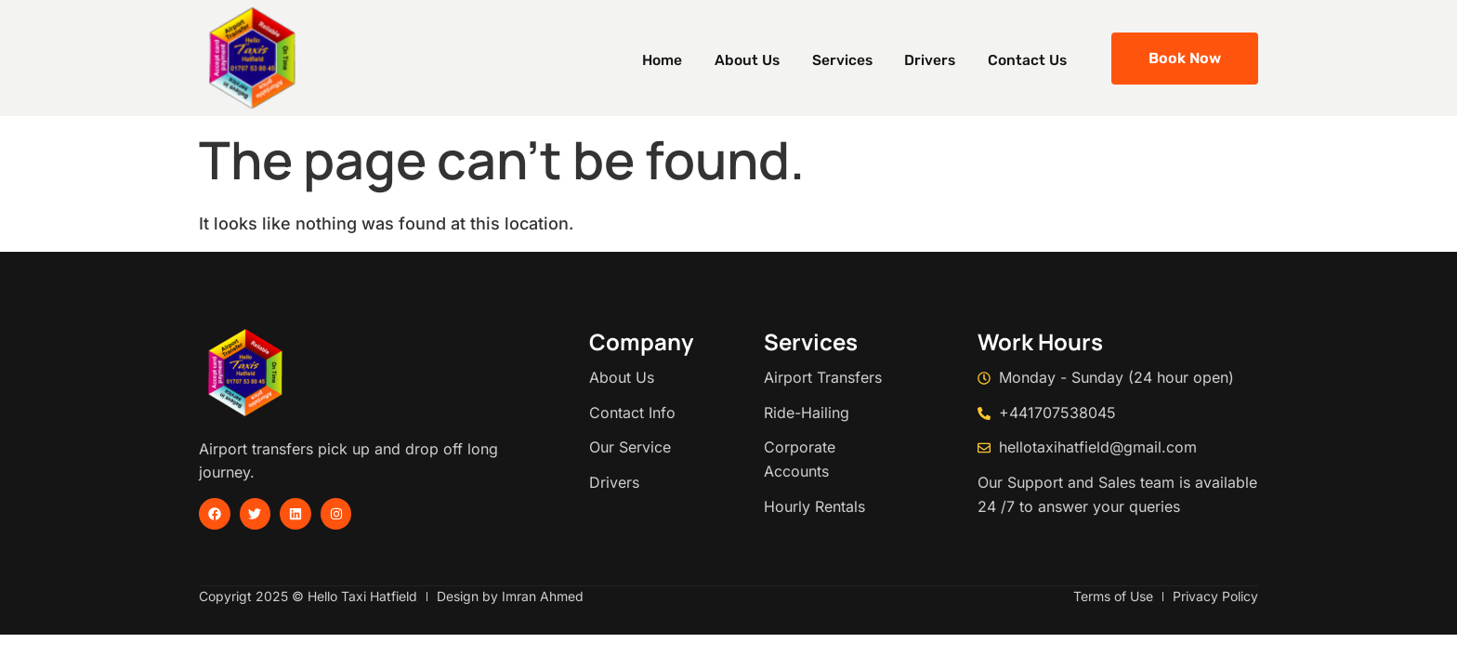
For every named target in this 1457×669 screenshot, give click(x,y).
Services (867, 58)
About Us (781, 58)
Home (705, 58)
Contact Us (1034, 58)
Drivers (946, 58)
